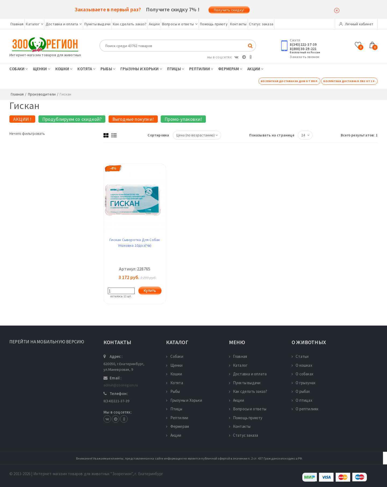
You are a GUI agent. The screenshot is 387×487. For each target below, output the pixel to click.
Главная (16, 24)
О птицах (302, 400)
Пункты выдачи (97, 24)
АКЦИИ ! (22, 119)
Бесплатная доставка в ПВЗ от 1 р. (349, 81)
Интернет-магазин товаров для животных (45, 54)
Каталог (34, 24)
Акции (154, 24)
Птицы (175, 68)
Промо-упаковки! (183, 119)
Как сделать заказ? (129, 24)
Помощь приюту (214, 24)
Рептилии (201, 68)
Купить (150, 290)
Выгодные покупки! (133, 119)
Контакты (238, 24)
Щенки (41, 68)
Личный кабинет (356, 24)
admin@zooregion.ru (120, 385)
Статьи (300, 356)
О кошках (302, 365)
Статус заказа (261, 24)
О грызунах (304, 382)
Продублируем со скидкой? (72, 119)
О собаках (302, 373)
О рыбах (301, 391)
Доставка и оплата (64, 24)
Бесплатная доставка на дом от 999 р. (289, 81)
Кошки (63, 68)
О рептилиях (305, 408)
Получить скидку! (229, 10)
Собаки (18, 68)
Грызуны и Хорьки (141, 68)
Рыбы (108, 68)
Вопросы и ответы (180, 24)
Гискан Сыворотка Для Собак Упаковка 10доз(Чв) (134, 242)
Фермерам (230, 68)
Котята (86, 68)
